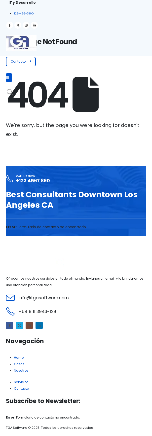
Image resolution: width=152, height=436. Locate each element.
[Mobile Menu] (9, 77)
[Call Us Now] (76, 179)
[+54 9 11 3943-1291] (76, 311)
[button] (21, 61)
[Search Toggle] (10, 92)
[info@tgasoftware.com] (76, 297)
